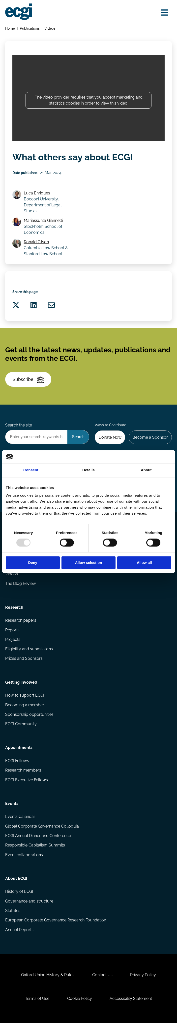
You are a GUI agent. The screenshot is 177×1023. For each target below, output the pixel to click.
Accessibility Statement (131, 998)
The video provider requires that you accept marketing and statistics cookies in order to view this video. (89, 100)
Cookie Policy (79, 998)
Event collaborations (24, 854)
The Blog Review (20, 583)
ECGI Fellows (17, 760)
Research (14, 607)
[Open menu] (165, 12)
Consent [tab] (30, 470)
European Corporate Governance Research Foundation (55, 920)
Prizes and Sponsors (24, 658)
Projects (12, 639)
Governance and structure (29, 901)
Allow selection (88, 562)
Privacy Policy (143, 974)
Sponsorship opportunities (29, 714)
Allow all (144, 562)
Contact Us (102, 974)
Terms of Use (37, 998)
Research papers (20, 620)
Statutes (12, 910)
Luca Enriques (37, 193)
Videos (50, 28)
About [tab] (146, 470)
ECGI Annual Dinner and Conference (38, 835)
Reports (12, 630)
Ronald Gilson (36, 242)
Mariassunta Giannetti (43, 220)
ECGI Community (21, 724)
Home (10, 28)
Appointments (18, 747)
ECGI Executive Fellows (26, 780)
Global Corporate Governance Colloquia (42, 826)
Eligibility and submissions (29, 649)
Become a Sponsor (150, 437)
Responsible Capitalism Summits (35, 845)
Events (11, 803)
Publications (30, 28)
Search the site (18, 425)
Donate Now (110, 437)
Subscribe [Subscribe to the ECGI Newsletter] (28, 379)
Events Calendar (20, 816)
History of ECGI (19, 891)
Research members (23, 770)
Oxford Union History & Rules (47, 974)
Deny (32, 562)
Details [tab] (88, 470)
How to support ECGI (24, 695)
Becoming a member (24, 705)
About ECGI (16, 878)
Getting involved (21, 682)
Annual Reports (19, 929)
